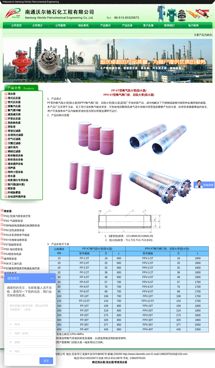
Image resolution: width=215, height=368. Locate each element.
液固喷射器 (10, 273)
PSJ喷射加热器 (12, 254)
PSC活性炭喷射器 (14, 230)
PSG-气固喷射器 (13, 220)
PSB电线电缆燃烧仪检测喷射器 (22, 225)
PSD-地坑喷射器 (13, 249)
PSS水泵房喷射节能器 (17, 234)
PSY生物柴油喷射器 (15, 239)
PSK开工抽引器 (13, 263)
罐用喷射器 (10, 258)
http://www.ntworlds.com (136, 354)
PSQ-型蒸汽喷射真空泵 (17, 216)
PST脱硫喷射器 (13, 244)
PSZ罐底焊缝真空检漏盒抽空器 (22, 268)
